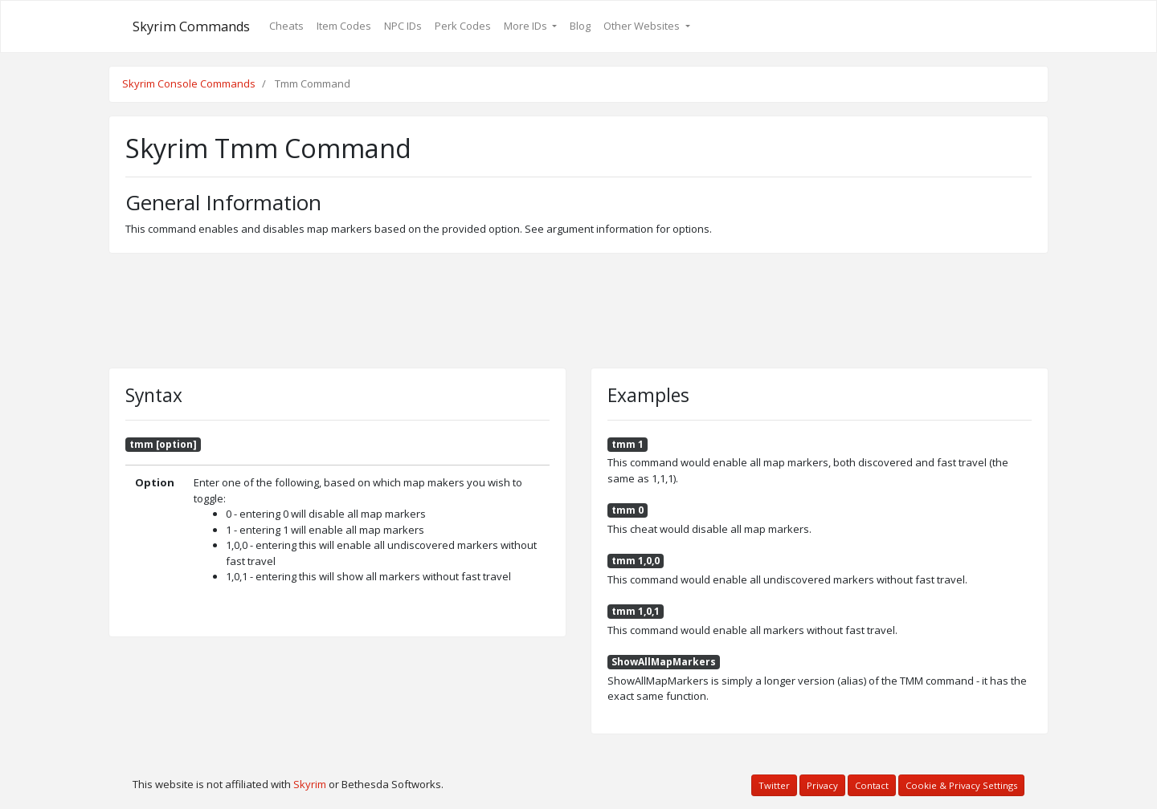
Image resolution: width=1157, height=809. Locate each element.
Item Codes (344, 25)
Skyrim (309, 784)
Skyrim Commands (191, 26)
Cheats (286, 25)
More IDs (527, 25)
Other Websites (642, 25)
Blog (580, 25)
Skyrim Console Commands (189, 83)
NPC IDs (403, 25)
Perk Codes (463, 25)
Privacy (822, 785)
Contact (872, 785)
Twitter (774, 785)
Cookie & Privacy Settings (961, 785)
